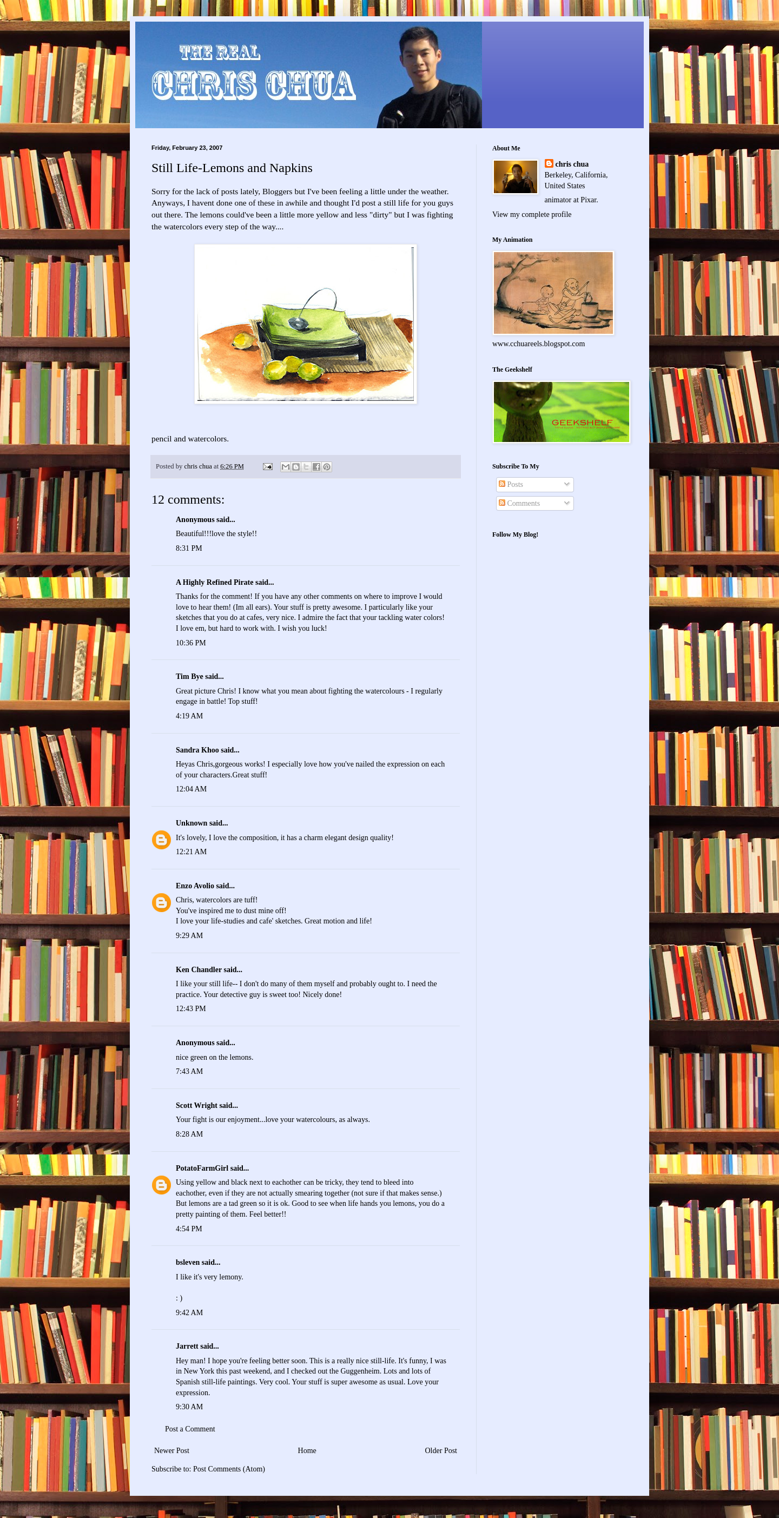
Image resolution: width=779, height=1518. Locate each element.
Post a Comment (190, 1429)
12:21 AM (191, 852)
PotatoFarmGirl (202, 1168)
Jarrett (187, 1346)
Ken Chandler (199, 970)
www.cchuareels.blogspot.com (538, 344)
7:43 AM (189, 1071)
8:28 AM (189, 1134)
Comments (519, 503)
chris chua (572, 164)
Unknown (191, 823)
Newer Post (171, 1451)
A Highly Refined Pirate (215, 582)
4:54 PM (189, 1229)
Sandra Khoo (197, 750)
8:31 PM (189, 548)
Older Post (441, 1451)
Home (307, 1451)
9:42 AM (189, 1313)
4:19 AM (189, 716)
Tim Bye (189, 676)
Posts (511, 484)
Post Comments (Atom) (229, 1469)
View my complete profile (532, 214)
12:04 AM (191, 789)
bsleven (188, 1262)
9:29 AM (189, 936)
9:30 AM (189, 1407)
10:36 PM (191, 643)
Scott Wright (196, 1105)
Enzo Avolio (195, 886)
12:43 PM (191, 1009)
